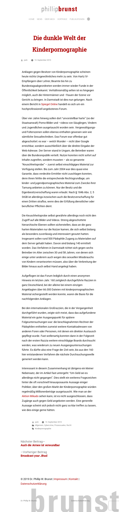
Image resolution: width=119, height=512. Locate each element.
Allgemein (39, 425)
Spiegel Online (49, 104)
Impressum (60, 479)
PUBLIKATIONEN (77, 19)
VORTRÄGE (62, 19)
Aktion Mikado (30, 396)
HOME (31, 19)
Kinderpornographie (43, 428)
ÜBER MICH (50, 19)
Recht (69, 425)
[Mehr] (88, 19)
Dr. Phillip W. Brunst (29, 501)
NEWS (39, 19)
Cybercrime (48, 425)
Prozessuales (60, 425)
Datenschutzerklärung (33, 483)
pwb (25, 60)
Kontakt (73, 479)
